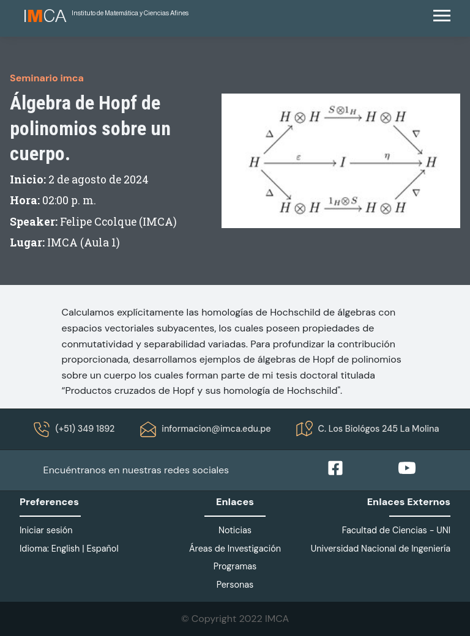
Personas (235, 584)
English (65, 548)
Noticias (235, 530)
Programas (235, 566)
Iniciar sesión (46, 530)
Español (102, 548)
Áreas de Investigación (235, 548)
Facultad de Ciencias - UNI (396, 530)
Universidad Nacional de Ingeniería (380, 548)
